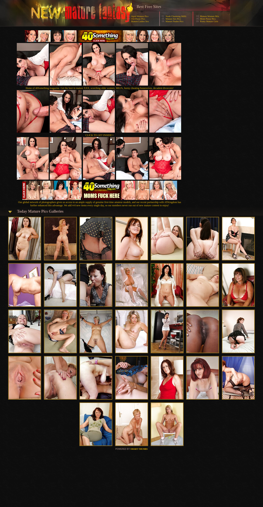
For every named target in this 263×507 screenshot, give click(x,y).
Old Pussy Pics (138, 18)
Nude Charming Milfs (176, 16)
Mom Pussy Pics (208, 18)
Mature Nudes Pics (174, 21)
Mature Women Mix (209, 16)
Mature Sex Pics (173, 18)
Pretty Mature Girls (209, 21)
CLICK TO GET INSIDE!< (99, 135)
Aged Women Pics (139, 16)
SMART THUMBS (139, 449)
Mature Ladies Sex (140, 21)
